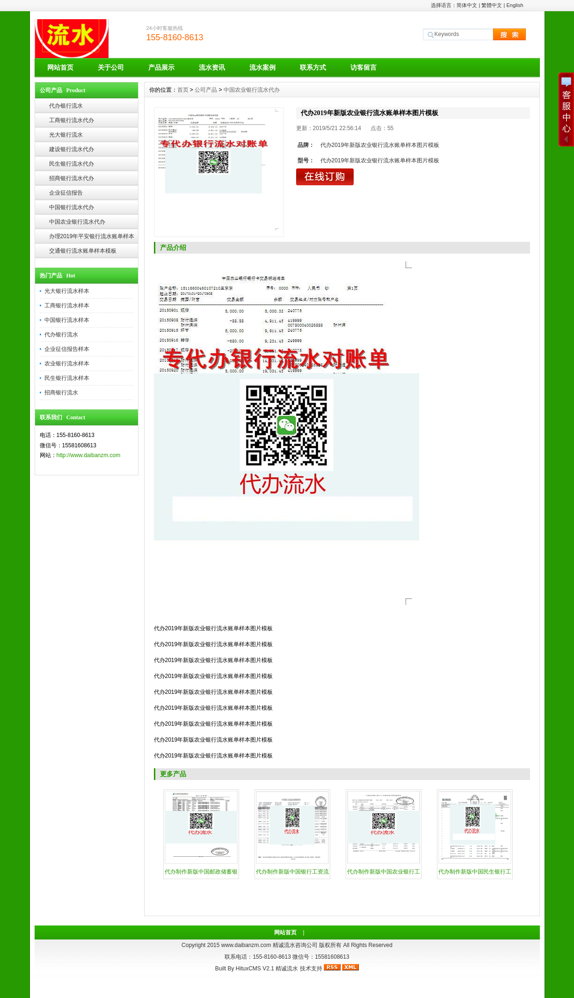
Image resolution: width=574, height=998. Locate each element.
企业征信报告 (66, 192)
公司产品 (206, 90)
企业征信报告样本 (66, 349)
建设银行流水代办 (71, 149)
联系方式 (313, 67)
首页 (183, 90)
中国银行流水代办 (71, 207)
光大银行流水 (66, 134)
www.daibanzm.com (246, 945)
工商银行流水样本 (66, 305)
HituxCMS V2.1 (255, 968)
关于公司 (111, 67)
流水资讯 (212, 67)
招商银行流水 (61, 392)
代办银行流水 (66, 105)
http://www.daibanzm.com (89, 455)
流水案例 (262, 67)
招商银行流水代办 (71, 178)
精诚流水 (287, 968)
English (514, 5)
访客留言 (363, 67)
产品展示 (161, 67)
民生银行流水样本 (66, 378)
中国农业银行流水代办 (77, 222)
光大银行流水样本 (66, 291)
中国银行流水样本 (66, 320)
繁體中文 (491, 5)
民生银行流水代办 (71, 163)
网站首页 (60, 67)
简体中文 (467, 5)
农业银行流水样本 (66, 363)
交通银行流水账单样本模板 (82, 251)
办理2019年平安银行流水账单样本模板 (92, 238)
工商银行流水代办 (71, 120)
